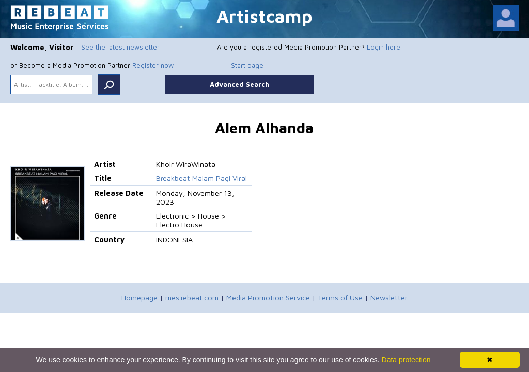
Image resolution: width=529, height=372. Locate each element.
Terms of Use (340, 297)
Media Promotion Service (268, 297)
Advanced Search (239, 84)
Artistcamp (264, 15)
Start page (247, 65)
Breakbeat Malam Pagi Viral (201, 178)
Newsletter (389, 297)
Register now (153, 65)
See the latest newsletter (120, 47)
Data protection (406, 359)
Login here (383, 47)
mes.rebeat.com (192, 297)
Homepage (139, 297)
